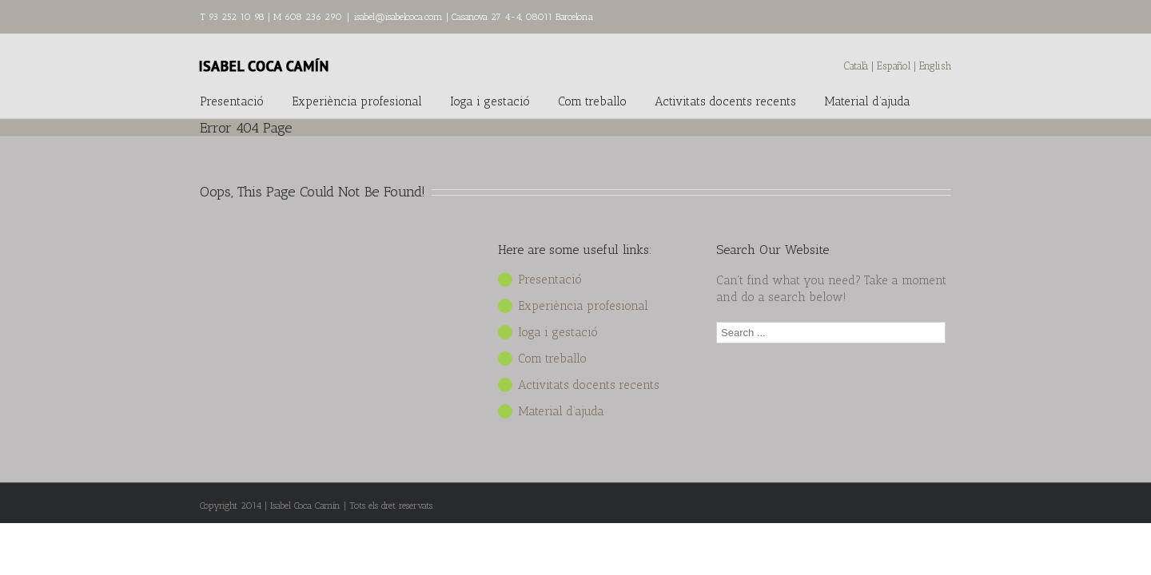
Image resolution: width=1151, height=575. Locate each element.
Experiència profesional (357, 101)
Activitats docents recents (725, 101)
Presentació (232, 101)
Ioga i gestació (490, 101)
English (935, 66)
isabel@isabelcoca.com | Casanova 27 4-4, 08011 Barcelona (473, 16)
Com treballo (592, 101)
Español (895, 66)
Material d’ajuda (867, 101)
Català (856, 66)
